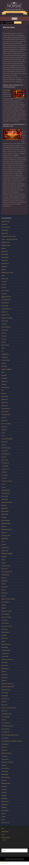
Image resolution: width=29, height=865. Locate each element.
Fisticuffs (3, 342)
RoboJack (3, 605)
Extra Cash (3, 333)
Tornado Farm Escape (6, 753)
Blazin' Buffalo (4, 254)
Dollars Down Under (6, 300)
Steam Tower (4, 674)
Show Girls (3, 635)
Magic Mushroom (5, 493)
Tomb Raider (4, 750)
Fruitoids (3, 363)
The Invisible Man (5, 717)
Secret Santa (4, 620)
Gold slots (3, 393)
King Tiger (3, 457)
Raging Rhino (4, 581)
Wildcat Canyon (5, 801)
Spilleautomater (9, 22)
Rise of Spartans (5, 602)
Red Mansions (4, 593)
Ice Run (3, 433)
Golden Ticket (4, 405)
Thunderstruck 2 (5, 744)
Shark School (4, 629)
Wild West (3, 795)
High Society (4, 426)
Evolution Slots (4, 330)
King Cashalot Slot (5, 454)
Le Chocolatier (4, 466)
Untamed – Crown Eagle (7, 762)
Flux (2, 351)
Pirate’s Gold (4, 569)
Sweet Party (4, 711)
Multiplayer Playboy (5, 523)
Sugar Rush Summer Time (7, 683)
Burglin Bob (4, 266)
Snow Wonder (4, 647)
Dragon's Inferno (5, 315)
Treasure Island (4, 759)
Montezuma (4, 517)
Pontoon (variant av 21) (6, 572)
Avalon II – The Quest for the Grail (9, 239)
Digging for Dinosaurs (6, 297)
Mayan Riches (4, 499)
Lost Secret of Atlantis (6, 481)
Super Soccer (4, 705)
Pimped (3, 559)
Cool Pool (3, 284)
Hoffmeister (4, 430)
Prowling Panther (5, 575)
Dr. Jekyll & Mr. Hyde (6, 309)
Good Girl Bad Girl (5, 408)
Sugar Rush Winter (5, 689)
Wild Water (4, 792)
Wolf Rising (4, 807)
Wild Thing (3, 789)
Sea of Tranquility (5, 614)
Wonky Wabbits (5, 810)
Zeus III (3, 819)
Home (2, 22)
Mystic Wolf (4, 526)
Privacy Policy (4, 863)
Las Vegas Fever (5, 463)
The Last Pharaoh (5, 723)
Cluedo (3, 275)
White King (4, 780)
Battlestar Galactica (6, 245)
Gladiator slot (4, 381)
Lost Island (3, 478)
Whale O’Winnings (5, 777)
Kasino (3, 834)
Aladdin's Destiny (5, 221)
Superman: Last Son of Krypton (8, 708)
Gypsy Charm (4, 420)
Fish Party (3, 339)
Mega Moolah (4, 508)
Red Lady (3, 590)
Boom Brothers (4, 257)
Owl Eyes (3, 544)
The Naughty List (5, 732)
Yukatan (3, 816)
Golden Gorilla (4, 396)
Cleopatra (3, 269)
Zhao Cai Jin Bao (5, 822)
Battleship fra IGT (5, 242)
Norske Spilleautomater (18, 859)
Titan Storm (4, 747)
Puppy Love (4, 578)
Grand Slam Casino (5, 414)
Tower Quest (4, 756)
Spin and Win (4, 665)
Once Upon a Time (5, 535)
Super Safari (4, 702)
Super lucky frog (5, 699)
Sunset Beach (4, 696)
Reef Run (3, 596)
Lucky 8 (3, 484)
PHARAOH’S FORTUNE (6, 553)
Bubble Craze (4, 260)
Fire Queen (4, 336)
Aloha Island (4, 224)
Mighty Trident (4, 514)
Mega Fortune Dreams (6, 502)
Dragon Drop (4, 312)
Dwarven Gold (4, 321)
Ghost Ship (4, 375)
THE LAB (3, 720)
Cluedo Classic (4, 278)
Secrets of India (5, 623)
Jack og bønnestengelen (7, 439)
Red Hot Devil (4, 587)
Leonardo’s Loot (5, 469)
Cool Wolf (3, 287)
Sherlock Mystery (5, 632)
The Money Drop (5, 729)
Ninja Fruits (4, 532)
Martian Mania (4, 496)
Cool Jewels (4, 281)
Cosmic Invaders (5, 290)
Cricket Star (4, 294)
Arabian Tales (4, 233)
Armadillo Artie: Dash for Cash (8, 236)
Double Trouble (4, 306)
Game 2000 (4, 366)
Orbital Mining (4, 538)
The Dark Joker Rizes (6, 714)
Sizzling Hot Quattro (6, 644)
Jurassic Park (4, 451)
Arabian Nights (4, 230)
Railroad (3, 584)
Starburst (3, 671)
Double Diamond (5, 303)
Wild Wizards (4, 798)
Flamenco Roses (5, 345)
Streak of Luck (4, 677)
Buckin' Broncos (5, 263)
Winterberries (4, 804)
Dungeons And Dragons (6, 318)
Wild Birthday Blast (5, 783)
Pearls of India (4, 550)
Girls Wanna (4, 378)
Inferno (3, 436)
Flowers (3, 348)
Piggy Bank (4, 556)
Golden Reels (4, 399)
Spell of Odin (4, 662)
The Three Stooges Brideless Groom (9, 735)
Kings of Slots (4, 460)
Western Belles (4, 774)
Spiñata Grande (5, 668)
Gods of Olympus (5, 387)
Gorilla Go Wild (4, 411)
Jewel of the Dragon (6, 448)
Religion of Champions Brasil (8, 599)
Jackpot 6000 (4, 442)
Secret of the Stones (6, 617)
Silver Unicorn (4, 638)
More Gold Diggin (5, 520)
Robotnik (3, 608)
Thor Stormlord (4, 738)
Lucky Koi (3, 487)
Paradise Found (5, 547)
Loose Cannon (4, 475)
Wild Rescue (4, 786)
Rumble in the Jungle (6, 611)
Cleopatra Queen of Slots (7, 272)
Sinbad (3, 641)
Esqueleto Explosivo (6, 327)
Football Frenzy (5, 354)
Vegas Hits (3, 765)
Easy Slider (4, 324)
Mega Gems (4, 505)
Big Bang (3, 248)
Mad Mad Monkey (5, 490)
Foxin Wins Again (5, 360)
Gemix (2, 372)
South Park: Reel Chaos (6, 659)
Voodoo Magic (4, 771)
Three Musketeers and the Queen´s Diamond (11, 741)
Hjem (2, 828)
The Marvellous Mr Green (7, 726)
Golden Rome (4, 402)
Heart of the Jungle (5, 423)
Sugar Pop (3, 680)
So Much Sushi (4, 656)
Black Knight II (4, 251)
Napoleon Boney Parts (6, 529)
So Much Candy (5, 653)
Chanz (4, 840)
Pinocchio (3, 563)
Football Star (4, 357)
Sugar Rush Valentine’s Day (7, 686)
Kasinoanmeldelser (5, 837)
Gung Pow (3, 417)
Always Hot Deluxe (5, 227)
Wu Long (3, 813)
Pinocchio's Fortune (6, 566)
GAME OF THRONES (6, 369)
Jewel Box (3, 445)
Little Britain (4, 472)
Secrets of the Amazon (6, 626)
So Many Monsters (5, 650)
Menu (14, 18)
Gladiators (3, 384)
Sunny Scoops (4, 692)
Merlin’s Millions (5, 511)
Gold (2, 390)
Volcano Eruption (5, 768)
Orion (2, 541)
